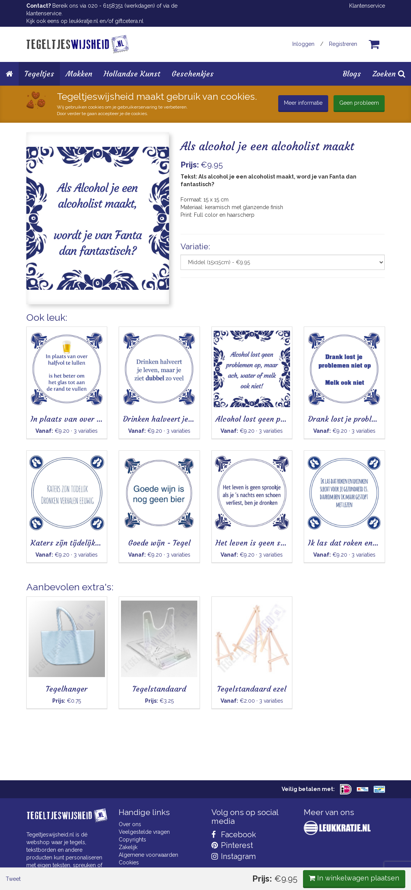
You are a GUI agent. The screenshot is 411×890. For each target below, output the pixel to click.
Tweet (39, 325)
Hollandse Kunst (132, 73)
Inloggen (303, 44)
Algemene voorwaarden (148, 855)
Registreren (343, 44)
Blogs (352, 73)
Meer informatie (303, 103)
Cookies (129, 862)
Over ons (130, 824)
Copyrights (132, 839)
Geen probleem (359, 103)
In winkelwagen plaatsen (327, 324)
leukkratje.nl (83, 21)
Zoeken (388, 73)
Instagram (233, 856)
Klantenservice (367, 6)
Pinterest (232, 845)
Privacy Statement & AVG (149, 870)
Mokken (79, 73)
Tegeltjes (39, 73)
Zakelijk (128, 847)
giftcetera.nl (129, 21)
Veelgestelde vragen (144, 832)
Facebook (233, 834)
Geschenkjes (193, 73)
